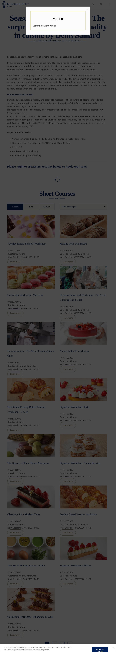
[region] (58, 648)
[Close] (87, 9)
